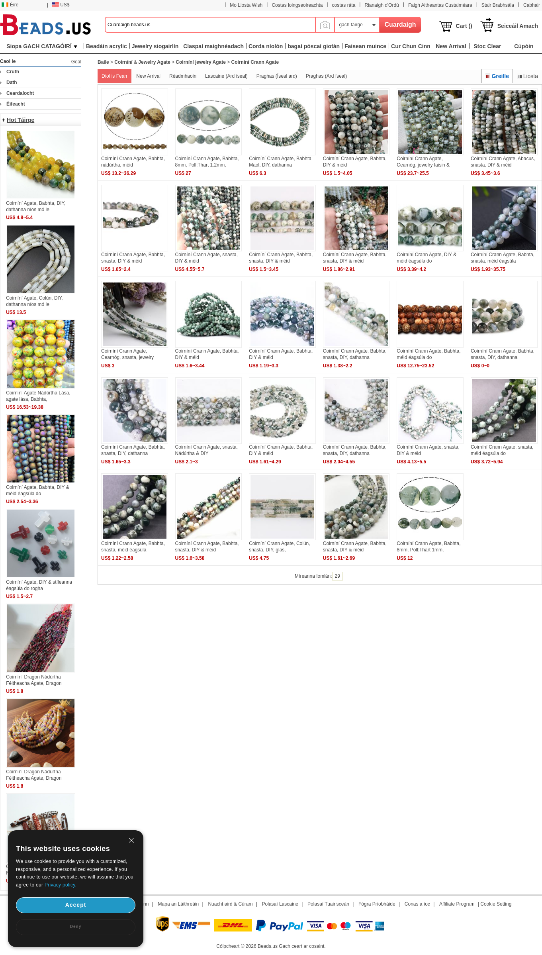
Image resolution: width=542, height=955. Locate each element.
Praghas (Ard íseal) (326, 76)
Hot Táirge (20, 120)
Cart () (464, 26)
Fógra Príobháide (376, 904)
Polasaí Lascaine (280, 904)
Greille (497, 76)
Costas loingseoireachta (297, 5)
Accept (75, 905)
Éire (10, 5)
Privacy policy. (60, 885)
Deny (75, 926)
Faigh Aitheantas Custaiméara (440, 5)
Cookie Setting (495, 904)
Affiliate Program (456, 904)
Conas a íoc (417, 904)
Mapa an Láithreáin (178, 904)
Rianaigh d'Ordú (381, 5)
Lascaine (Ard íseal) (226, 76)
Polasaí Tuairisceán (328, 904)
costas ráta (344, 5)
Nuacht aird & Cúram (230, 904)
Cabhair (531, 5)
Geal (76, 62)
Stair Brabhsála (497, 5)
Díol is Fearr (114, 76)
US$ (60, 5)
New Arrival (148, 76)
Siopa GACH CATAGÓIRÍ (41, 46)
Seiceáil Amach (517, 26)
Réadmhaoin (182, 76)
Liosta (527, 76)
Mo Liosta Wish (246, 5)
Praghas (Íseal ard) (276, 76)
